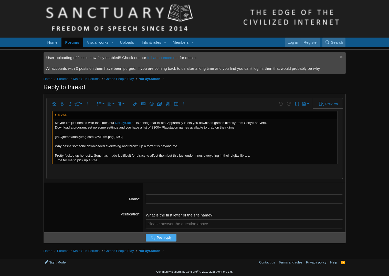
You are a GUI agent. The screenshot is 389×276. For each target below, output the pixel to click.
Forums (72, 42)
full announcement (163, 57)
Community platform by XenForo (194, 271)
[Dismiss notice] (341, 57)
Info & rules (151, 42)
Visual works (98, 42)
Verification (130, 214)
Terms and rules (290, 262)
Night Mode (55, 262)
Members (181, 42)
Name (134, 199)
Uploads (127, 42)
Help (333, 262)
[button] (112, 42)
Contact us (267, 262)
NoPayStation (125, 123)
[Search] (334, 42)
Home (52, 42)
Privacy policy (316, 262)
